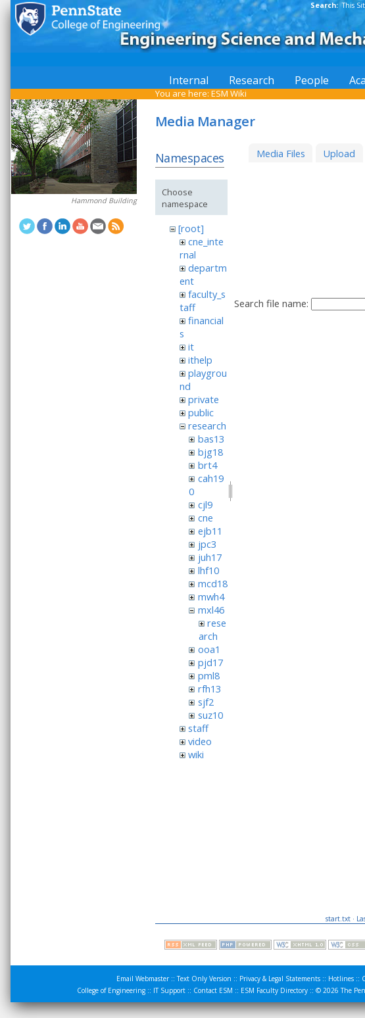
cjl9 (205, 504)
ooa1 (209, 649)
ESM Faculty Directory (274, 990)
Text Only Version (204, 978)
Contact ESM (213, 990)
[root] (191, 228)
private (203, 399)
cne (205, 517)
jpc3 (207, 543)
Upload (339, 153)
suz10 (210, 714)
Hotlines (341, 978)
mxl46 (211, 609)
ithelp (200, 359)
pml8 (209, 675)
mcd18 (213, 583)
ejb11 (210, 530)
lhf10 (208, 570)
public (201, 412)
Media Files (280, 153)
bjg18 (210, 451)
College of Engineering (111, 990)
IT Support (169, 990)
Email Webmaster (142, 978)
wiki (196, 754)
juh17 (210, 557)
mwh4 (211, 596)
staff (198, 728)
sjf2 (206, 701)
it (191, 346)
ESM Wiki (229, 93)
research (207, 425)
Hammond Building (104, 200)
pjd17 (210, 662)
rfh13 (209, 688)
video (200, 741)
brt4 (207, 465)
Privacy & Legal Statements (279, 978)
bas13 (211, 438)
